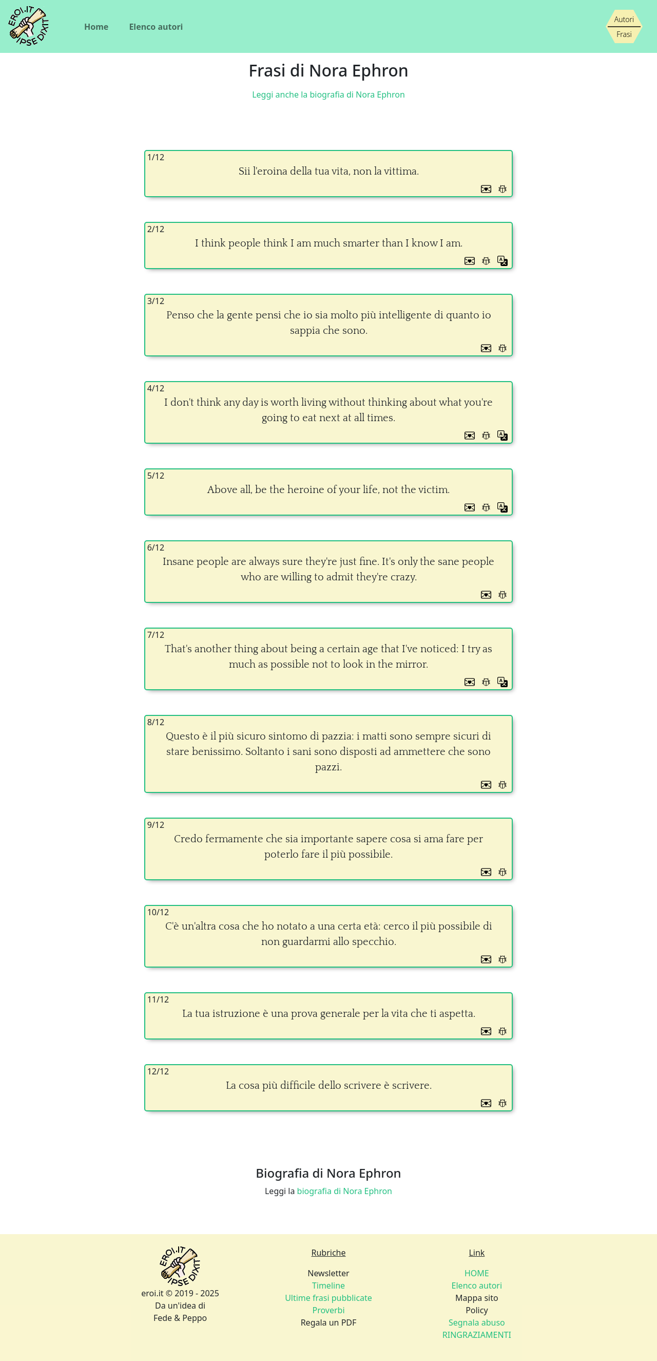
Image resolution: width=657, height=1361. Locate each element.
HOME (477, 1273)
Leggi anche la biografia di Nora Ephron (328, 94)
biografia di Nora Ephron (344, 1191)
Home (96, 26)
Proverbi (328, 1310)
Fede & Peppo (180, 1318)
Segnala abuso (477, 1322)
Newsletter (328, 1273)
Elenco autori (156, 26)
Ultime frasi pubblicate (328, 1297)
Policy (477, 1310)
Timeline (328, 1285)
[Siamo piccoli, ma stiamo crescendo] (624, 26)
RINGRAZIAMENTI (476, 1334)
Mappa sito (476, 1297)
